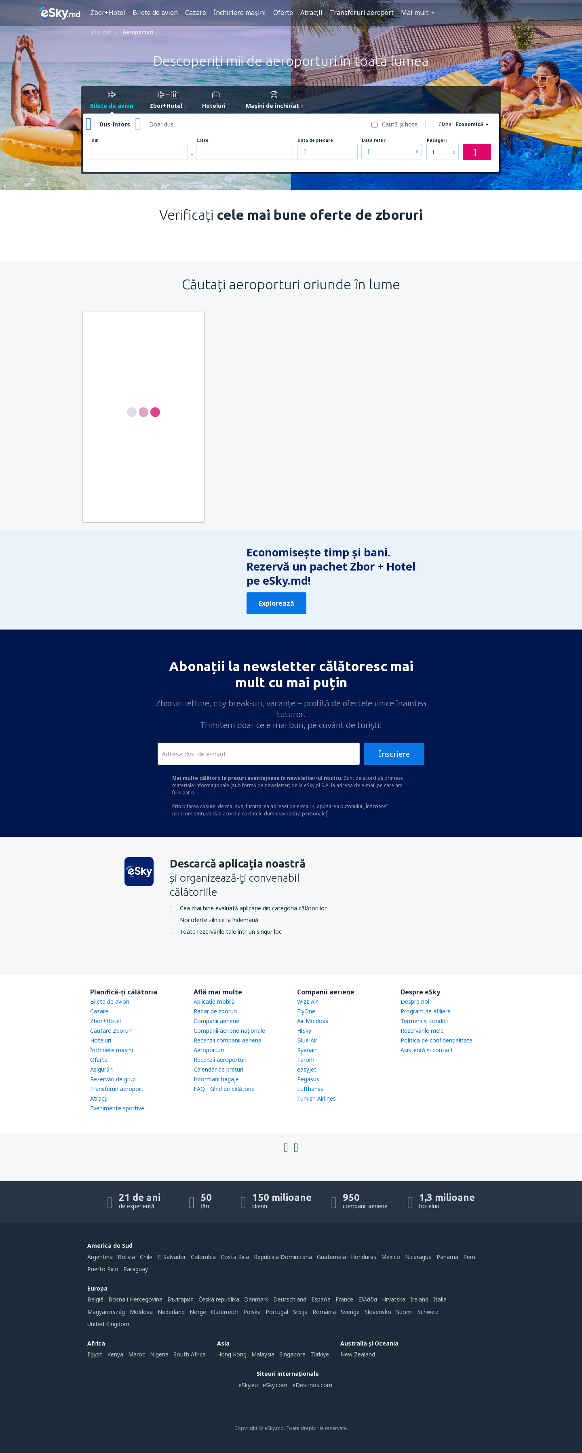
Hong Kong (232, 1354)
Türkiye (319, 1354)
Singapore (292, 1354)
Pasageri (437, 140)
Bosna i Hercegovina (135, 1299)
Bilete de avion (155, 12)
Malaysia (262, 1354)
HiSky (304, 1030)
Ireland (419, 1299)
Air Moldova (313, 1021)
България (180, 1299)
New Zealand (357, 1354)
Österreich (224, 1312)
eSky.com (275, 1385)
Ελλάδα (367, 1299)
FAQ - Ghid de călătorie (224, 1089)
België (95, 1299)
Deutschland (289, 1299)
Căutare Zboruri (111, 1030)
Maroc (136, 1354)
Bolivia (126, 1257)
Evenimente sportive (117, 1108)
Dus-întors (114, 124)
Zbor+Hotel (107, 12)
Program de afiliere (426, 1011)
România (324, 1312)
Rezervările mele (422, 1030)
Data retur (374, 140)
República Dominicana (283, 1257)
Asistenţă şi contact (427, 1050)
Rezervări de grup (113, 1079)
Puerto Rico (102, 1269)
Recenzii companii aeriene (227, 1040)
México (390, 1257)
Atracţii (311, 12)
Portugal (277, 1312)
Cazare (195, 12)
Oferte (283, 12)
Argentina (100, 1257)
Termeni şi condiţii (424, 1021)
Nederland (171, 1312)
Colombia (203, 1257)
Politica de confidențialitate (436, 1040)
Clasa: (446, 124)
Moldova (141, 1312)
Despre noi (415, 1001)
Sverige (350, 1312)
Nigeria (159, 1354)
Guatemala (331, 1257)
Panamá (447, 1257)
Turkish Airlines (316, 1098)
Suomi (404, 1312)
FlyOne (306, 1011)
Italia (440, 1299)
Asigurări (101, 1069)
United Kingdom (108, 1324)
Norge (198, 1312)
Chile (146, 1257)
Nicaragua (418, 1257)
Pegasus (308, 1079)
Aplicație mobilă (214, 1001)
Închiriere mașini (239, 12)
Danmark (256, 1299)
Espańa (321, 1299)
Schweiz (428, 1312)
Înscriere (394, 754)
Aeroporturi (209, 1050)
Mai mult (414, 12)
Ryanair (306, 1050)
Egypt (94, 1354)
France (344, 1299)
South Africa (189, 1354)
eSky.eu (248, 1385)
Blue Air (307, 1040)
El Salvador (171, 1257)
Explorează (276, 603)
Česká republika (218, 1299)
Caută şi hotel (400, 124)
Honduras (363, 1257)
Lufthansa (310, 1089)
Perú (469, 1257)
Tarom (305, 1059)
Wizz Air (307, 1001)
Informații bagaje (216, 1079)
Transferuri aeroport (362, 12)
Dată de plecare (315, 140)
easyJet (306, 1069)
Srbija (300, 1312)
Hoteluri (100, 1040)
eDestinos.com (312, 1385)
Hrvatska (393, 1299)
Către (202, 140)
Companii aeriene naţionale (229, 1030)
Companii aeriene (216, 1021)
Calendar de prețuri (218, 1069)
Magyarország (106, 1312)
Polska (252, 1312)
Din (95, 140)
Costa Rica (235, 1257)
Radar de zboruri (215, 1011)
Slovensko (378, 1312)
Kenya (115, 1354)
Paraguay (135, 1269)
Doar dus (161, 124)
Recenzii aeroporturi (220, 1059)
